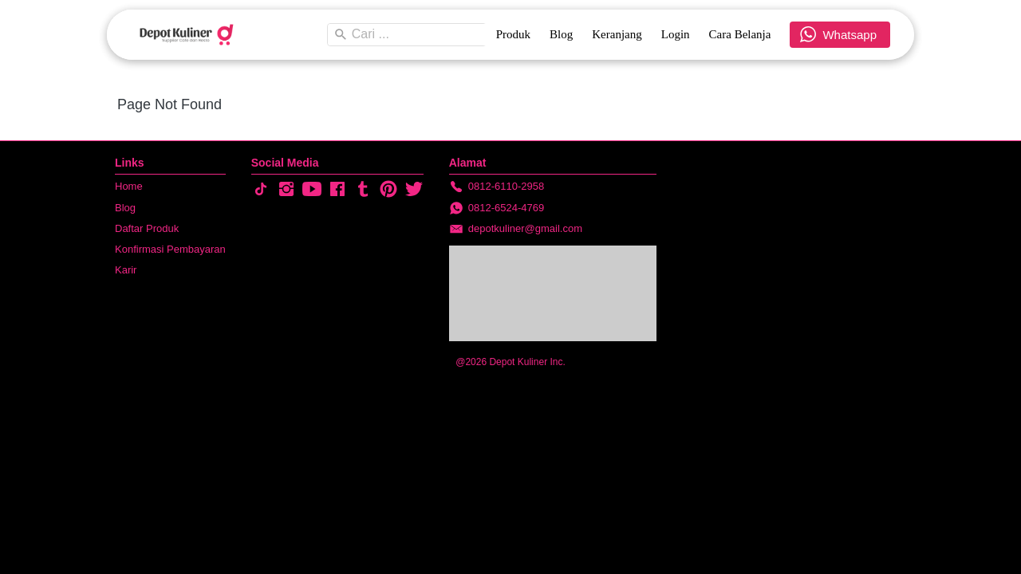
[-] (260, 189)
